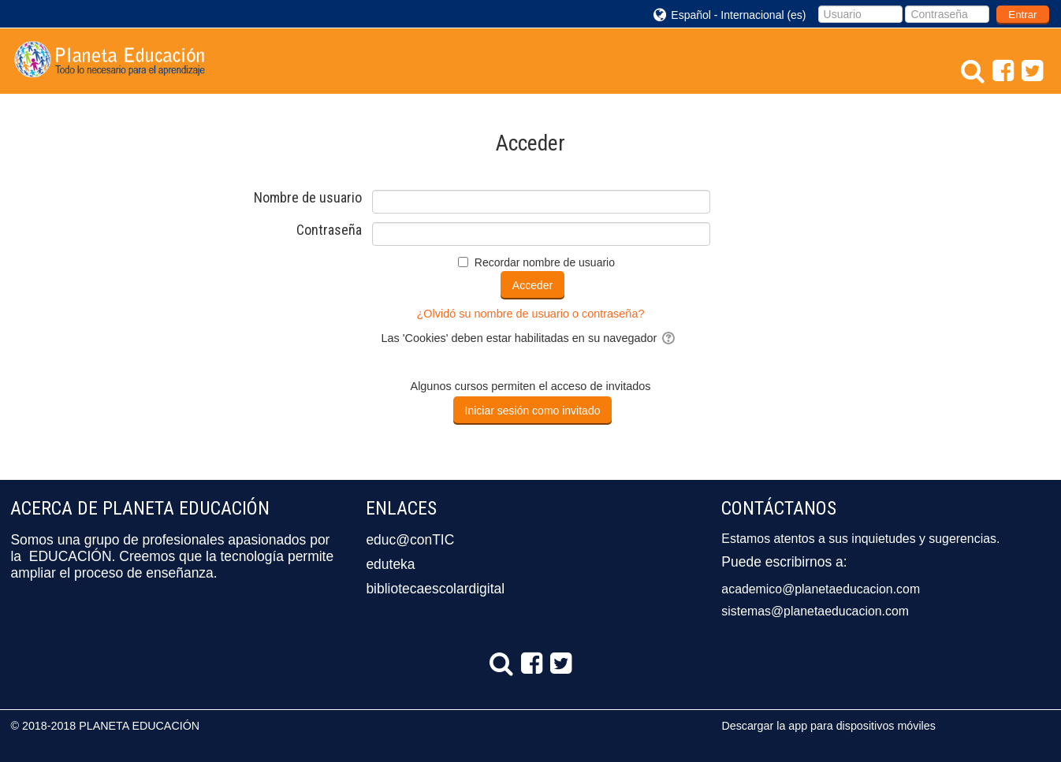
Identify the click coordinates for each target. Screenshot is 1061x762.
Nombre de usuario (308, 198)
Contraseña (329, 230)
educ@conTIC (410, 540)
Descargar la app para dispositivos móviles (828, 725)
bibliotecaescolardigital (435, 589)
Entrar (1022, 14)
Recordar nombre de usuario (545, 262)
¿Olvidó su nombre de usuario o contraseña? (531, 313)
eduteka (390, 564)
